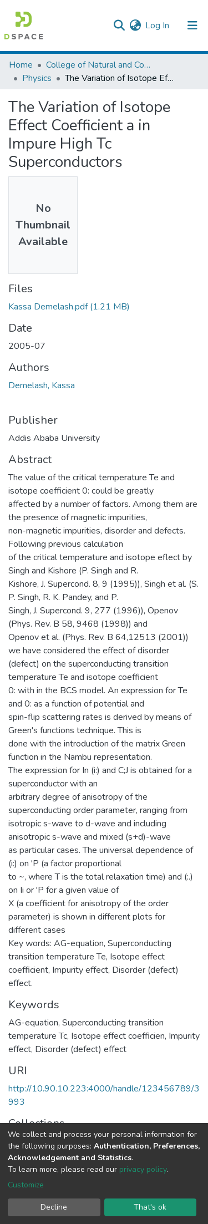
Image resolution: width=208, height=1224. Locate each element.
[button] (135, 25)
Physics (37, 78)
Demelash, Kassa (41, 385)
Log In (157, 25)
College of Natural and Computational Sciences (101, 65)
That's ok (150, 1207)
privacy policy (142, 1169)
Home (21, 65)
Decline (53, 1207)
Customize (26, 1185)
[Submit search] (119, 25)
